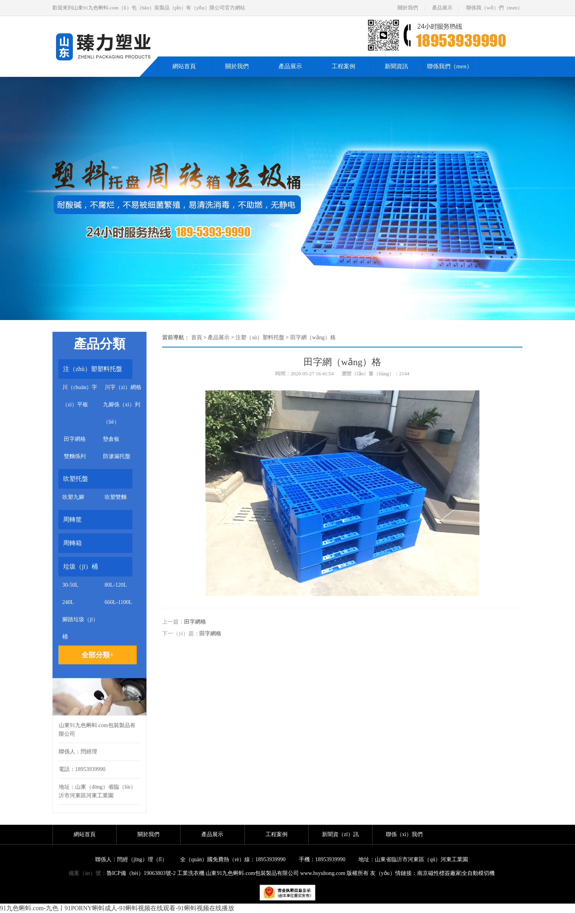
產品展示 (442, 8)
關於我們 (408, 8)
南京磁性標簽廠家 (439, 873)
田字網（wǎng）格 (313, 337)
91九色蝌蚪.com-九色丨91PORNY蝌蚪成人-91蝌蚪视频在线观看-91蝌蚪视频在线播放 (117, 908)
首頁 (196, 337)
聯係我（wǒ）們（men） (494, 8)
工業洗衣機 (190, 873)
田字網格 (195, 622)
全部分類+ (97, 655)
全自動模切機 (478, 873)
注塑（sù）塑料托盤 (259, 337)
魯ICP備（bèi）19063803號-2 (141, 873)
